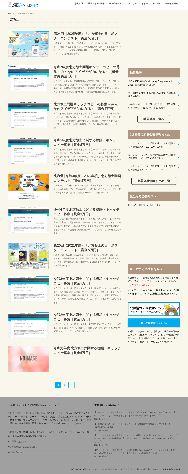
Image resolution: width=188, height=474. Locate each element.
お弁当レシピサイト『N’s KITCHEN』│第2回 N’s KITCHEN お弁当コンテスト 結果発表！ (152, 106)
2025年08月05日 (136, 452)
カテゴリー (131, 3)
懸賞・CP (79, 3)
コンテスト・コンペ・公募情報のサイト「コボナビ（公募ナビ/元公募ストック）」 (124, 469)
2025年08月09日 (136, 426)
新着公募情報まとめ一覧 (153, 181)
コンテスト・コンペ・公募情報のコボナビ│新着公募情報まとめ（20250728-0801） (152, 156)
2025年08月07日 (136, 440)
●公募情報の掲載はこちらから (23, 446)
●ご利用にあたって (17, 441)
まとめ (145, 3)
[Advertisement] (154, 39)
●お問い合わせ (15, 452)
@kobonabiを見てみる (156, 322)
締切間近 (156, 3)
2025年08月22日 (136, 415)
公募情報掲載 (171, 3)
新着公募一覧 (115, 3)
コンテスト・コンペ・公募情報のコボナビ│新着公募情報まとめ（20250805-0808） (152, 145)
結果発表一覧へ (153, 119)
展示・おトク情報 (96, 3)
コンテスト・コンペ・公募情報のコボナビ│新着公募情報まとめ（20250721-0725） (152, 168)
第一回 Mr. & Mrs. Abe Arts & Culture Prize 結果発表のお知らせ (152, 94)
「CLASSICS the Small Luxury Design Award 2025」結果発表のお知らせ (150, 83)
